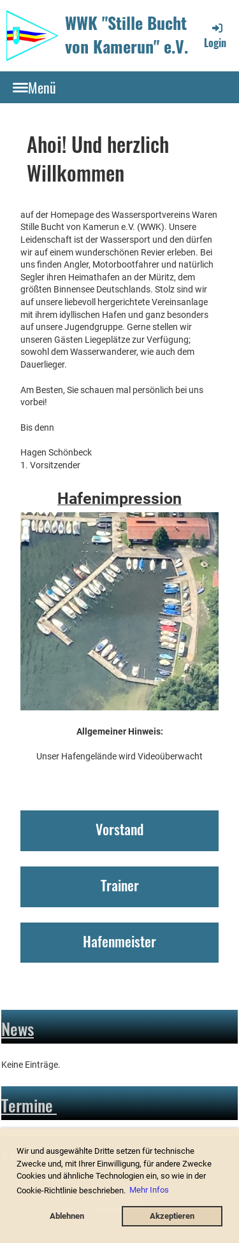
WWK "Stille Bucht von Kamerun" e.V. (126, 35)
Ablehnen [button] (67, 1216)
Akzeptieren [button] (172, 1216)
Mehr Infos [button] (149, 1190)
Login (215, 35)
